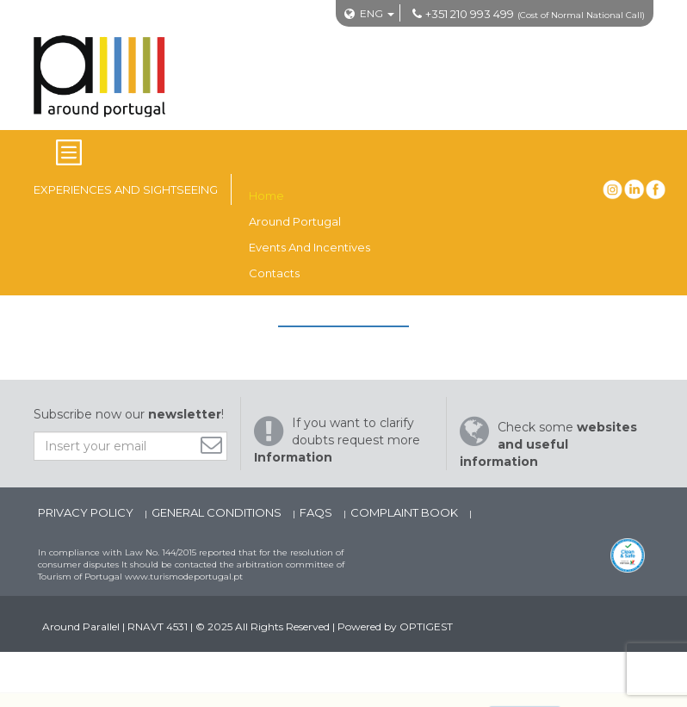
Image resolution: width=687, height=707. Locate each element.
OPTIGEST (426, 626)
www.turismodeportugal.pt (184, 576)
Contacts (274, 273)
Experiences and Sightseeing (126, 189)
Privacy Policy (87, 512)
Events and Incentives (309, 247)
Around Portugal (295, 221)
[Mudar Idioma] (377, 13)
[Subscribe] (215, 444)
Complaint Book (405, 512)
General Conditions (218, 512)
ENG (371, 13)
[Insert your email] (130, 446)
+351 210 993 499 (469, 14)
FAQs (317, 512)
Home (266, 195)
